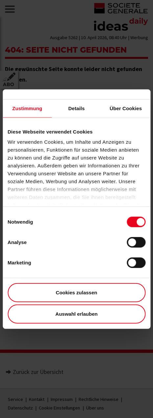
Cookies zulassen (76, 292)
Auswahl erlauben (76, 314)
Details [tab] (76, 108)
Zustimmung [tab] (27, 108)
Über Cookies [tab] (126, 108)
